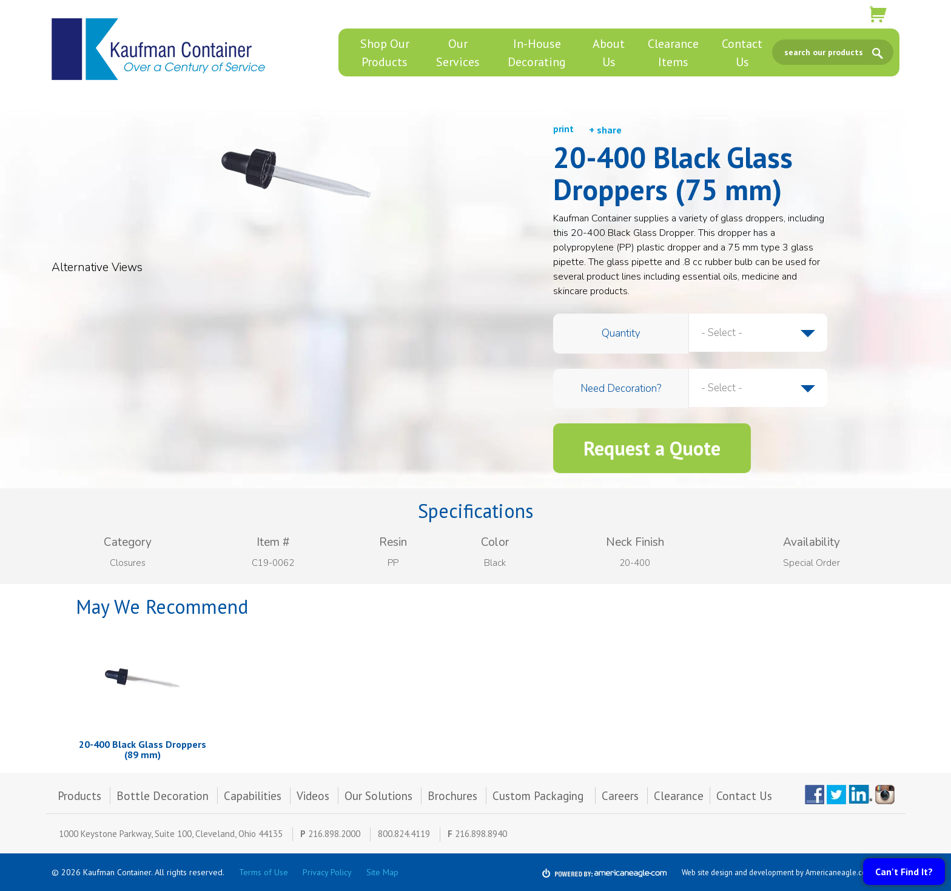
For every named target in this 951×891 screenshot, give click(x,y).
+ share (605, 130)
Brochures (452, 795)
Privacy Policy (327, 872)
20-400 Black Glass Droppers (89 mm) (142, 749)
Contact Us (744, 795)
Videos (313, 795)
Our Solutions (378, 795)
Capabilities (252, 795)
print (563, 129)
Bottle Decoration (162, 795)
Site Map (382, 872)
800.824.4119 (404, 833)
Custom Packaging (539, 795)
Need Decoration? (620, 388)
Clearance (679, 795)
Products (79, 795)
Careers (620, 795)
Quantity (621, 333)
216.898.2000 (334, 833)
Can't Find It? (904, 872)
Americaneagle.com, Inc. (846, 872)
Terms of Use (263, 872)
